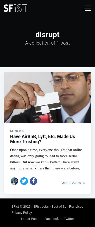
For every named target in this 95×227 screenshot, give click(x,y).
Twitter (69, 219)
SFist (15, 206)
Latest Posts (30, 219)
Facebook (52, 219)
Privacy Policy (22, 213)
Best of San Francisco (67, 206)
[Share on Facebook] (33, 181)
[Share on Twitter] (24, 181)
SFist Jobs (41, 206)
